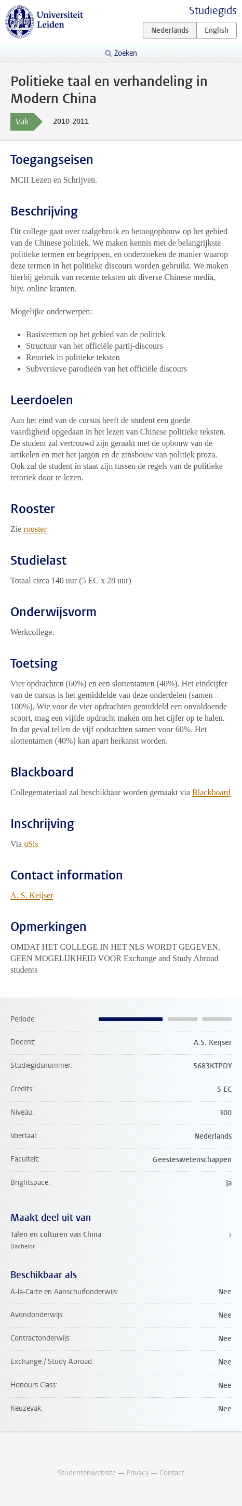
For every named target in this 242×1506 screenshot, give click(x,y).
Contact (171, 1473)
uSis (31, 843)
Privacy (137, 1473)
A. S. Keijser (31, 895)
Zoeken (125, 53)
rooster (34, 529)
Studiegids (213, 11)
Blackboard (211, 792)
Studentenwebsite (87, 1473)
